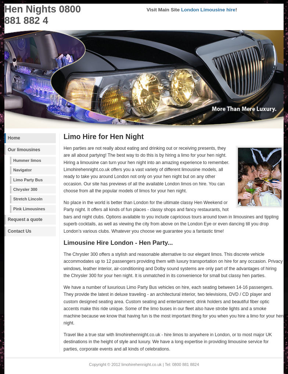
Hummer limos (27, 160)
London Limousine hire (208, 9)
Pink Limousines (29, 209)
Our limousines (24, 149)
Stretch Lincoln (28, 199)
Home (14, 138)
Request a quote (25, 219)
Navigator (22, 170)
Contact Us (19, 231)
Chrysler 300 (25, 189)
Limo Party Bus (28, 180)
